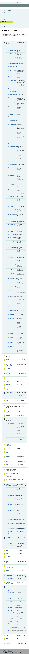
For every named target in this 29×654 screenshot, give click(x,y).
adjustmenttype (13, 50)
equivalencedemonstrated (13, 135)
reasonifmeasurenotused (13, 254)
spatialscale (12, 314)
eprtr (7, 400)
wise (7, 638)
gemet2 (8, 448)
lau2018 (8, 556)
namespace (12, 199)
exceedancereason (13, 143)
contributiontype (13, 110)
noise (7, 570)
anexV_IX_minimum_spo (13, 70)
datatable (11, 114)
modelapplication (13, 175)
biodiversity (9, 378)
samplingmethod (13, 282)
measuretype (12, 167)
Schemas (3, 19)
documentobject (13, 124)
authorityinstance (13, 94)
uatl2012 (11, 545)
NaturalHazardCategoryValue (13, 512)
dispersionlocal (13, 116)
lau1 (7, 550)
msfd (7, 566)
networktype (12, 203)
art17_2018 (8, 373)
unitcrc (11, 438)
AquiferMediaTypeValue (13, 488)
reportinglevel (12, 257)
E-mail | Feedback (5, 650)
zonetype (11, 349)
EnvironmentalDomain (13, 498)
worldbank (8, 643)
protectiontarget (13, 250)
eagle (11, 543)
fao (7, 418)
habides (8, 456)
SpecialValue (12, 525)
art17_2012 (8, 368)
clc (10, 540)
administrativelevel (13, 53)
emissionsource (13, 127)
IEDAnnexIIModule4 (11, 479)
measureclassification (13, 149)
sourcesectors (12, 306)
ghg (7, 452)
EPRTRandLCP (10, 405)
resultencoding (13, 264)
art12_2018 (8, 359)
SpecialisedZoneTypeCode (13, 523)
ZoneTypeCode (13, 533)
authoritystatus (13, 102)
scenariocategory (13, 302)
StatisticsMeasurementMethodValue (13, 528)
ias (7, 461)
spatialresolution (13, 310)
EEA (7, 1)
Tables (3, 14)
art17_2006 (8, 364)
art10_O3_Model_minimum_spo (13, 80)
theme (11, 531)
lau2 (7, 553)
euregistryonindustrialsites (11, 411)
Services (3, 23)
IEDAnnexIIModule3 (11, 473)
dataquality (9, 392)
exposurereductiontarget (13, 146)
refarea (11, 432)
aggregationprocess (13, 63)
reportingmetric (13, 260)
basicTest (11, 590)
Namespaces (4, 26)
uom (7, 635)
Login (19, 2)
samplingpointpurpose (13, 286)
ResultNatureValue (13, 519)
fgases (7, 444)
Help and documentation (6, 10)
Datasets (3, 12)
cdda (7, 381)
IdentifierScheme (13, 502)
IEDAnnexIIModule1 (11, 469)
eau (10, 598)
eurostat (8, 415)
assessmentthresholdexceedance (13, 88)
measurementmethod (13, 161)
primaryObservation (13, 234)
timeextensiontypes (13, 330)
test (7, 586)
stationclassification (13, 321)
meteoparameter (13, 171)
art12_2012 (8, 355)
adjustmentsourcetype (13, 46)
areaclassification (13, 76)
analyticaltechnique (13, 66)
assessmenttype (13, 91)
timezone (11, 342)
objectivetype (12, 206)
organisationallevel (13, 221)
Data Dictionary (10, 8)
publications (9, 575)
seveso (8, 582)
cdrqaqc (11, 106)
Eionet (6, 8)
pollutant (11, 231)
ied (7, 464)
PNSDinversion (13, 228)
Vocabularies (4, 21)
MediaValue (12, 510)
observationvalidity (13, 214)
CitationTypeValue (13, 492)
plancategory (12, 224)
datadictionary (9, 388)
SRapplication (12, 318)
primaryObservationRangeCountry (13, 241)
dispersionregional (13, 120)
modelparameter (13, 189)
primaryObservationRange (13, 237)
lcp (7, 561)
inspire (7, 484)
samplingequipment (13, 278)
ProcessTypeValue (13, 515)
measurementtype (13, 164)
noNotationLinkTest (13, 607)
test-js (11, 610)
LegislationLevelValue (13, 504)
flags (11, 426)
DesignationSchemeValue (13, 495)
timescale (11, 333)
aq (6, 42)
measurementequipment (13, 158)
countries (11, 578)
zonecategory (12, 346)
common (8, 384)
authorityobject (13, 97)
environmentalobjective (13, 131)
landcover (8, 537)
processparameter (13, 247)
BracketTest (12, 592)
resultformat (12, 269)
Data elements (4, 17)
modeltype (12, 196)
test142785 (12, 612)
